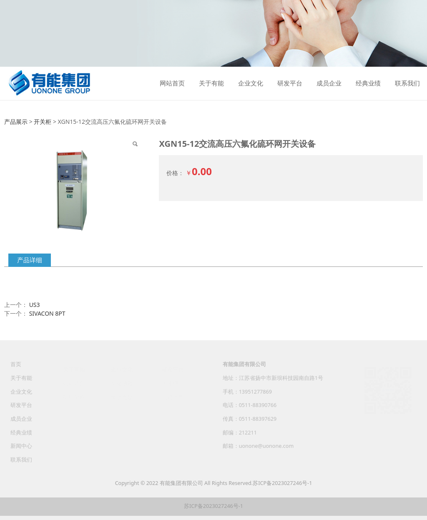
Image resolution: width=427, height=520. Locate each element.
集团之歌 (122, 395)
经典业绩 (368, 83)
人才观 (170, 381)
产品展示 (16, 122)
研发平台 (289, 83)
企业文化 (250, 83)
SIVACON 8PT (47, 313)
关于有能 (211, 83)
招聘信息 (172, 395)
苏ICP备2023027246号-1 (282, 483)
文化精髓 (122, 381)
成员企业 (329, 83)
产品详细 (29, 260)
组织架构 (74, 395)
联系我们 (407, 83)
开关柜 (42, 122)
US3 (34, 305)
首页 (15, 368)
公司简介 (74, 381)
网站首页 (172, 83)
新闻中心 (21, 449)
